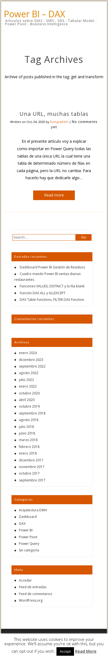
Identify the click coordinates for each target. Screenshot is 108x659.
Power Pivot (28, 537)
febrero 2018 (29, 446)
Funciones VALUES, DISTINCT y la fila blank (52, 286)
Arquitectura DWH (33, 510)
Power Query (29, 543)
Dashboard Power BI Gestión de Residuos (52, 267)
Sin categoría (29, 550)
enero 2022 (28, 386)
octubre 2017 (29, 473)
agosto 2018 (28, 419)
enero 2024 (28, 352)
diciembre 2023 (31, 359)
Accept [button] (65, 651)
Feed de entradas (32, 587)
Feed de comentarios (35, 593)
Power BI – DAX (34, 14)
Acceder (25, 580)
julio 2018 (26, 426)
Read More (85, 651)
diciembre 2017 (31, 460)
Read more (54, 195)
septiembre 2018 (32, 413)
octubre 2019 (29, 406)
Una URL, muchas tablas (54, 113)
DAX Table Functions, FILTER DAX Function (52, 299)
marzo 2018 (28, 440)
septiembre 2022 (32, 366)
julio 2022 (26, 379)
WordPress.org (30, 600)
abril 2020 (27, 399)
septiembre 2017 (32, 480)
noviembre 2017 (31, 466)
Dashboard (28, 516)
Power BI (26, 530)
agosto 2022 (28, 373)
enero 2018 (28, 453)
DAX (22, 523)
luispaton (59, 121)
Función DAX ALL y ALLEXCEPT (43, 293)
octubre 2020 (29, 393)
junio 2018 (27, 433)
